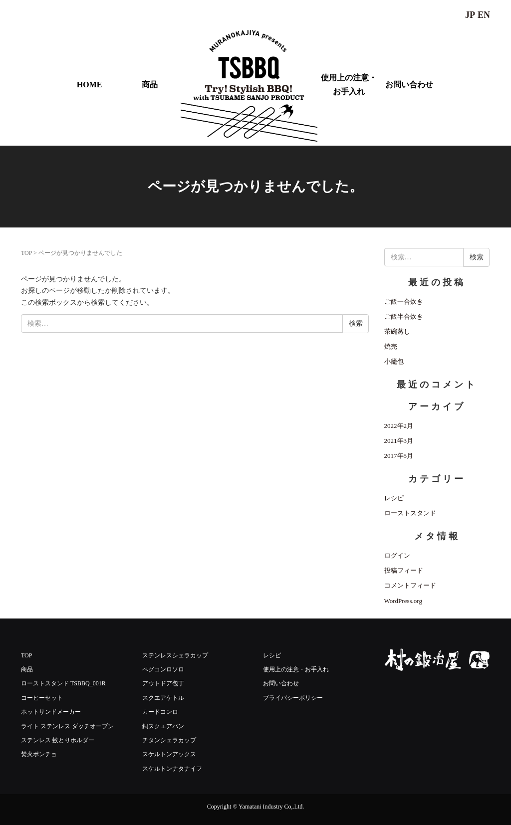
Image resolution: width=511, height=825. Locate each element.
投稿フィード (403, 570)
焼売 (390, 346)
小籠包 (394, 361)
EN (484, 15)
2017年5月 (399, 455)
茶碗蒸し (397, 331)
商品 (150, 84)
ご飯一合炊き (403, 301)
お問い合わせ (409, 84)
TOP (26, 252)
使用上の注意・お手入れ (349, 84)
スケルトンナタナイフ (172, 768)
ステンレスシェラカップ (175, 655)
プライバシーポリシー (293, 697)
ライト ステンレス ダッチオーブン (67, 726)
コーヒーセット (42, 697)
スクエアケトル (163, 697)
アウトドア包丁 (163, 683)
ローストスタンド (410, 513)
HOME (89, 84)
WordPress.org (403, 601)
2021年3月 (399, 440)
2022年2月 (399, 425)
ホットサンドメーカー (51, 711)
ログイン (397, 555)
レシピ (394, 498)
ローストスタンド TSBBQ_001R (63, 683)
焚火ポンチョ (39, 754)
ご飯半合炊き (403, 316)
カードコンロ (160, 711)
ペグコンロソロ (163, 669)
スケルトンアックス (169, 754)
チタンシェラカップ (169, 740)
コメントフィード (410, 585)
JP (470, 15)
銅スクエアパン (163, 726)
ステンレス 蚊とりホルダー (57, 740)
